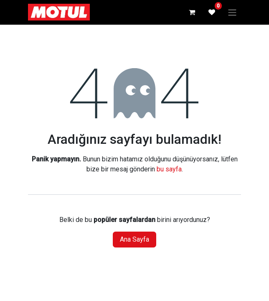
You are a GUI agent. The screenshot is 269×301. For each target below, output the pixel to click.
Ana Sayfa (134, 239)
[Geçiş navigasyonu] (232, 12)
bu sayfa (169, 169)
